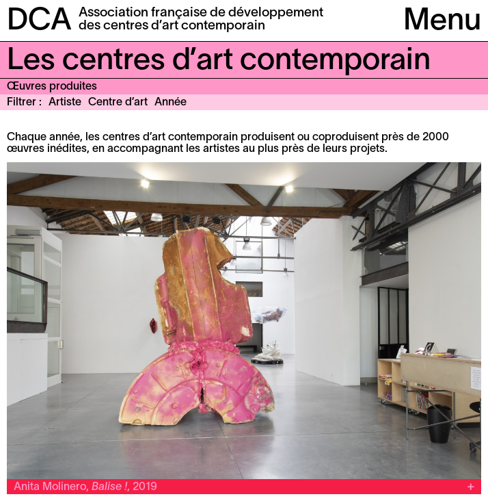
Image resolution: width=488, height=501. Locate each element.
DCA (39, 22)
